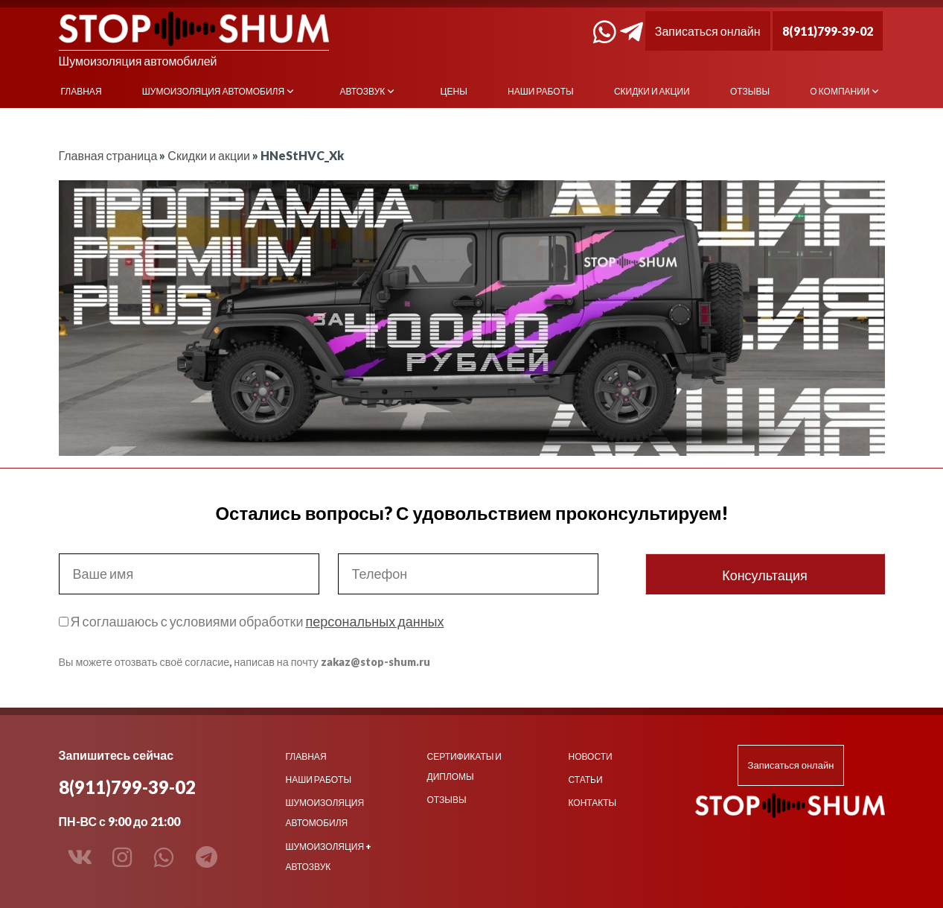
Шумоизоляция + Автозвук (329, 856)
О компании (839, 91)
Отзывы (750, 91)
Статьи (586, 779)
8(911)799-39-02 (827, 31)
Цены (454, 91)
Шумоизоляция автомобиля (213, 91)
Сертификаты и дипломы (464, 766)
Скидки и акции (652, 91)
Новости (591, 756)
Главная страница (108, 155)
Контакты (593, 802)
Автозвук (362, 91)
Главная (81, 91)
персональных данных (374, 621)
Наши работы (541, 91)
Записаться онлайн (708, 31)
